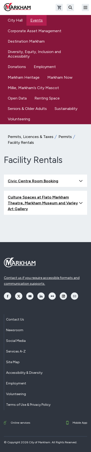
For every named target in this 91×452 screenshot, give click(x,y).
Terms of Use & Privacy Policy (28, 405)
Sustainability (66, 108)
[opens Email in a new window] (74, 296)
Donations (17, 66)
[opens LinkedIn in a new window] (41, 296)
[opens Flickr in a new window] (52, 296)
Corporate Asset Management (34, 31)
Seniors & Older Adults (27, 108)
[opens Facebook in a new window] (7, 296)
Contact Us (15, 319)
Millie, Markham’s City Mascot (33, 87)
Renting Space (47, 98)
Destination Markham (26, 41)
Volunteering (19, 119)
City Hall (15, 20)
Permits (65, 136)
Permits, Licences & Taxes (30, 136)
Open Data (17, 98)
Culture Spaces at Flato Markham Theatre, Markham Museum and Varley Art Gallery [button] (45, 203)
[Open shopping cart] (59, 7)
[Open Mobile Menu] (85, 7)
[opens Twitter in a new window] (18, 296)
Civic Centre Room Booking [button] (45, 181)
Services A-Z (16, 351)
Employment (45, 66)
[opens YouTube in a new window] (29, 296)
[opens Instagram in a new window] (63, 296)
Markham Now (60, 77)
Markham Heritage (24, 77)
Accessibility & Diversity (24, 373)
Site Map (13, 362)
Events (36, 20)
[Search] (70, 7)
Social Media (16, 341)
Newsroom (14, 330)
